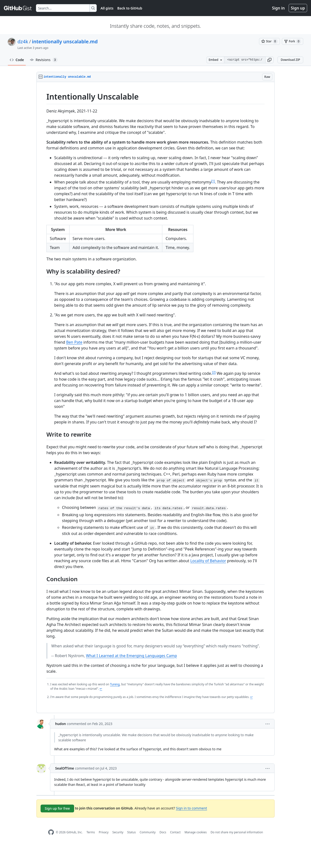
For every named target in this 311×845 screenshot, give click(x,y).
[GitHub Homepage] (51, 832)
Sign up (298, 8)
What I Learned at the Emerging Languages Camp (131, 655)
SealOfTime (64, 768)
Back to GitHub (129, 8)
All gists (107, 8)
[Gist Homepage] (18, 8)
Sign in (278, 8)
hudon (60, 723)
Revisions (44, 59)
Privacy (104, 832)
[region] (155, 397)
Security (117, 832)
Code (17, 59)
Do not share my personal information (237, 832)
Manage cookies (195, 832)
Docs (162, 832)
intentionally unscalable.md (65, 41)
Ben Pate (74, 342)
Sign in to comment (191, 808)
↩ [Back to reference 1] (101, 689)
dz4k (22, 41)
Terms (90, 832)
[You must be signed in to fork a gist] (292, 41)
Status (131, 832)
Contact (175, 832)
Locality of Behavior (208, 560)
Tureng (115, 684)
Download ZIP (290, 60)
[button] (269, 59)
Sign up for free (57, 808)
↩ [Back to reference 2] (251, 697)
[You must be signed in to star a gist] (269, 41)
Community (148, 832)
